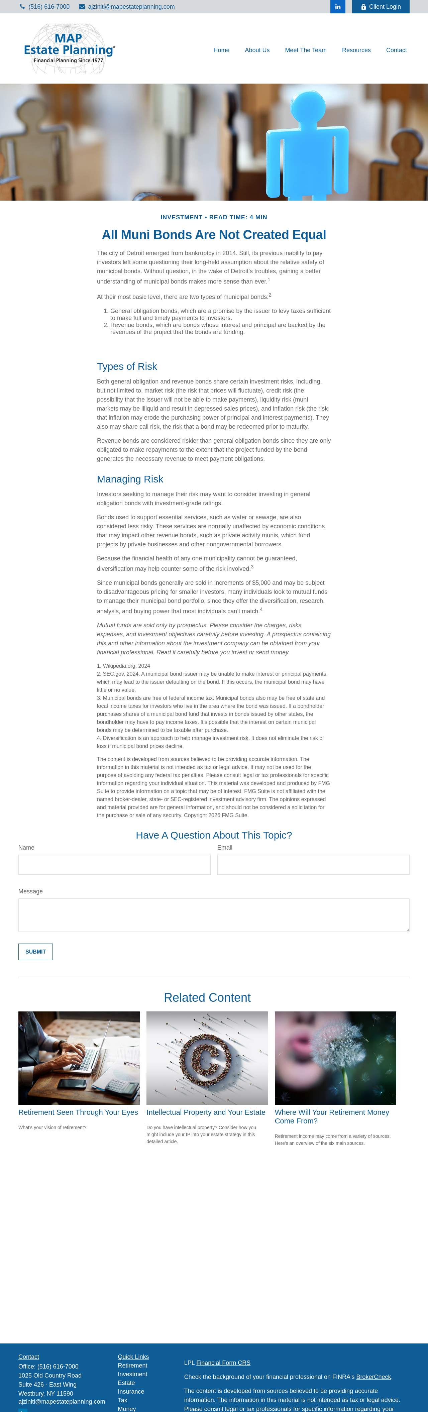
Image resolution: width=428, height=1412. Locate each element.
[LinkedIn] (337, 6)
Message (30, 891)
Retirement (132, 1365)
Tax (122, 1400)
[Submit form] (35, 952)
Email (224, 847)
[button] (221, 50)
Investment (132, 1374)
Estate (126, 1383)
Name (26, 847)
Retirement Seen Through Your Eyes (78, 1112)
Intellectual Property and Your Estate (205, 1112)
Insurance (131, 1391)
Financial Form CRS (223, 1363)
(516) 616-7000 (44, 6)
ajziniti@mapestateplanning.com (126, 6)
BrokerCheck (373, 1377)
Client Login (381, 6)
